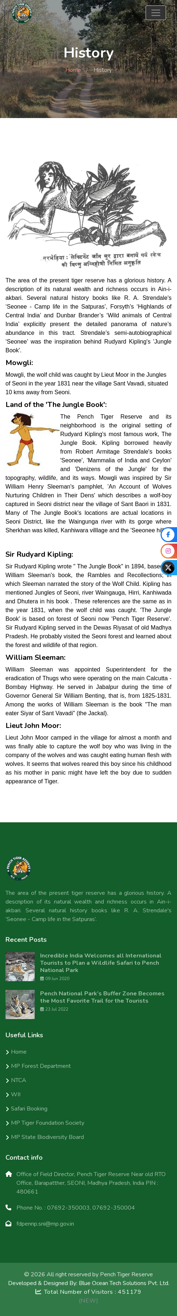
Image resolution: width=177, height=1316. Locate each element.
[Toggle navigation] (156, 12)
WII (15, 1094)
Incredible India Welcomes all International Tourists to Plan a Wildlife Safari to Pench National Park (101, 963)
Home (73, 70)
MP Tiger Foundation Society (47, 1123)
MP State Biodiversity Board (47, 1137)
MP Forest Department (41, 1066)
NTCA (18, 1080)
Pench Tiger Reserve (126, 1274)
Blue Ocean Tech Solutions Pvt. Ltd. (124, 1283)
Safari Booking (29, 1109)
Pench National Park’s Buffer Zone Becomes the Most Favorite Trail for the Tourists (102, 997)
